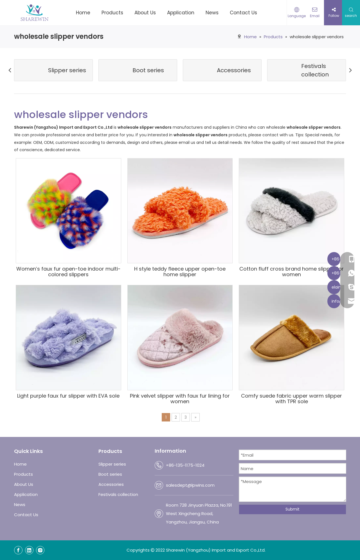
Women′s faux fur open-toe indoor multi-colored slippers (68, 271)
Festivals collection (118, 494)
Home (20, 464)
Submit (292, 509)
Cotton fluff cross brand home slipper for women (291, 271)
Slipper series (112, 464)
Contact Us (26, 515)
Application (26, 494)
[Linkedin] (29, 550)
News (19, 504)
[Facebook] (18, 550)
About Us (23, 484)
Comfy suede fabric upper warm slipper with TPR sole (291, 398)
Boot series (110, 474)
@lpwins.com (201, 485)
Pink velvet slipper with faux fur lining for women (180, 398)
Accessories (111, 484)
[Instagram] (40, 550)
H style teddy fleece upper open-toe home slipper (180, 271)
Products (23, 474)
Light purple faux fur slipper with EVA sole (68, 396)
